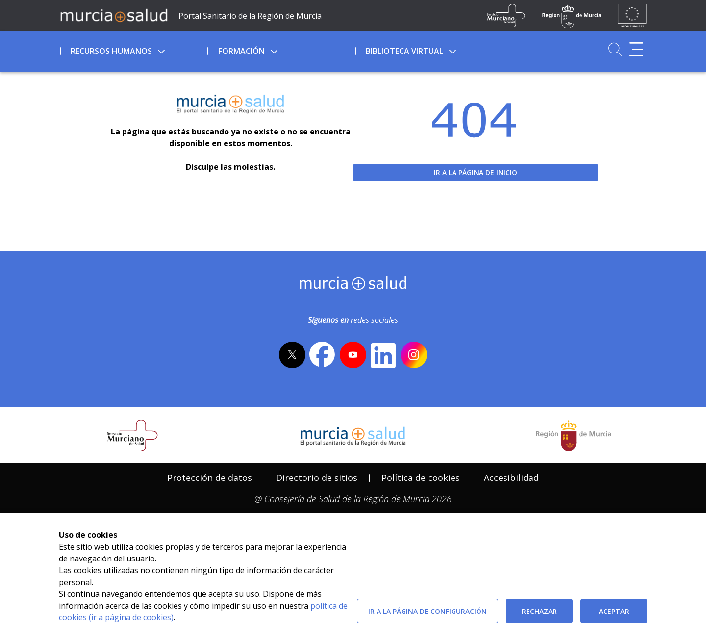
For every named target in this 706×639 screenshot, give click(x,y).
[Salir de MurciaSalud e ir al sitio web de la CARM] (573, 435)
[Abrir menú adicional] (636, 49)
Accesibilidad (511, 477)
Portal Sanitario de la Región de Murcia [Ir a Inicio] (250, 15)
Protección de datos (209, 477)
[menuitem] (132, 49)
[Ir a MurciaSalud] (114, 14)
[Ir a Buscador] (615, 49)
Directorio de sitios (316, 477)
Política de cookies (420, 477)
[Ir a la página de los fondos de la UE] (632, 15)
